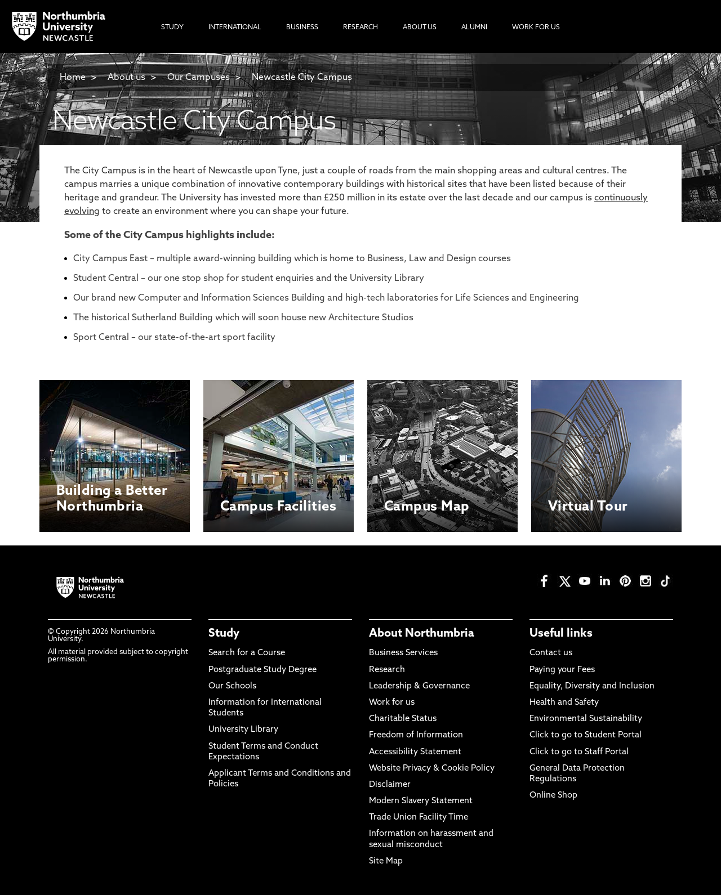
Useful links (561, 633)
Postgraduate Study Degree (262, 670)
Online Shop (553, 795)
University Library (243, 730)
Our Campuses (198, 77)
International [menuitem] (234, 27)
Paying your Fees (562, 670)
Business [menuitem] (302, 27)
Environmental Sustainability (585, 719)
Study (223, 633)
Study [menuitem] (172, 27)
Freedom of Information (416, 735)
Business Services (403, 653)
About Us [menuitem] (420, 27)
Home (73, 77)
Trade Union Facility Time (418, 817)
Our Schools (232, 686)
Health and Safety (564, 703)
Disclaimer (390, 785)
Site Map (386, 861)
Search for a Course (246, 653)
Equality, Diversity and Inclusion (592, 686)
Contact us (550, 653)
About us (126, 77)
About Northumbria (421, 633)
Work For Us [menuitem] (536, 27)
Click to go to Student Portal (585, 735)
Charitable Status (403, 719)
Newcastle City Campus (302, 77)
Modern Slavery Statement (421, 801)
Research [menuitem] (360, 27)
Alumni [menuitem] (474, 27)
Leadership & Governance (419, 686)
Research (387, 670)
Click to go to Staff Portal (579, 752)
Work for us (392, 703)
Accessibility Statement (415, 752)
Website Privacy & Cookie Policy (432, 768)
